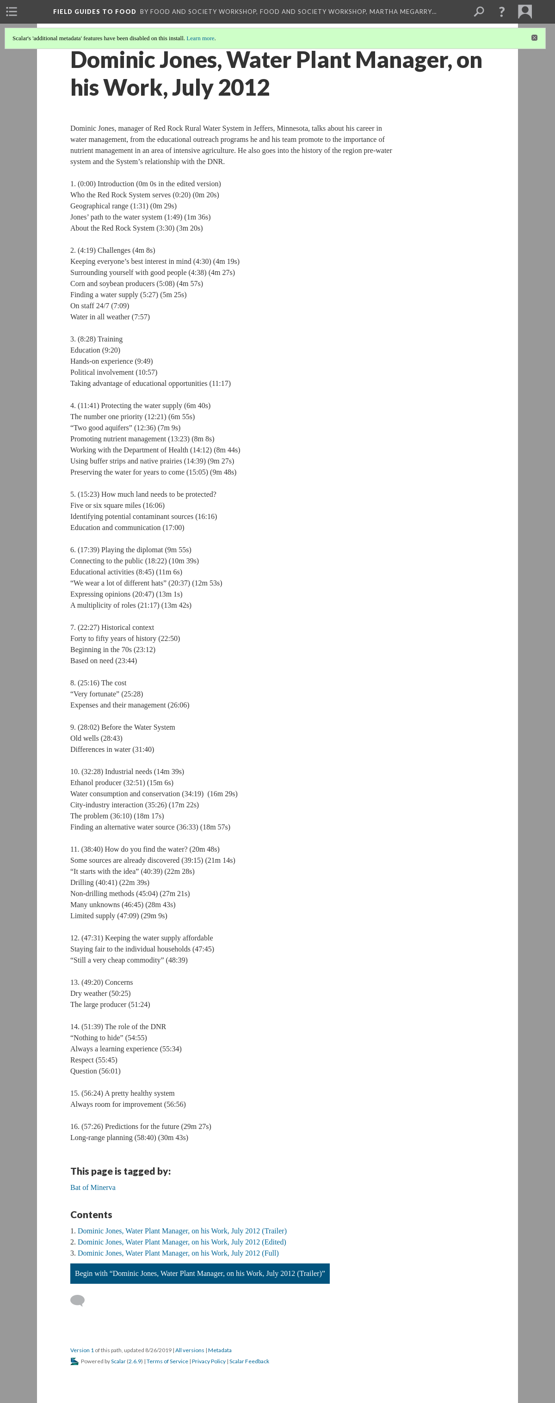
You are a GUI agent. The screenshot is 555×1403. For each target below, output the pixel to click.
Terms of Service (167, 1361)
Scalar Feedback (249, 1361)
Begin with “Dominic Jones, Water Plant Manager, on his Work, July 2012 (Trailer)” (200, 1273)
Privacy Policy (209, 1361)
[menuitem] (11, 11)
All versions (189, 1350)
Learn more (200, 38)
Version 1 (82, 1350)
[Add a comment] (81, 1301)
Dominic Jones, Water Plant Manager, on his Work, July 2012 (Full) (178, 1253)
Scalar (118, 1361)
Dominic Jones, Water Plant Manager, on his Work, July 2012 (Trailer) (182, 1231)
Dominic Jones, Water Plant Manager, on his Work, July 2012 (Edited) (182, 1242)
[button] (501, 11)
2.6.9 (135, 1361)
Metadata (220, 1350)
